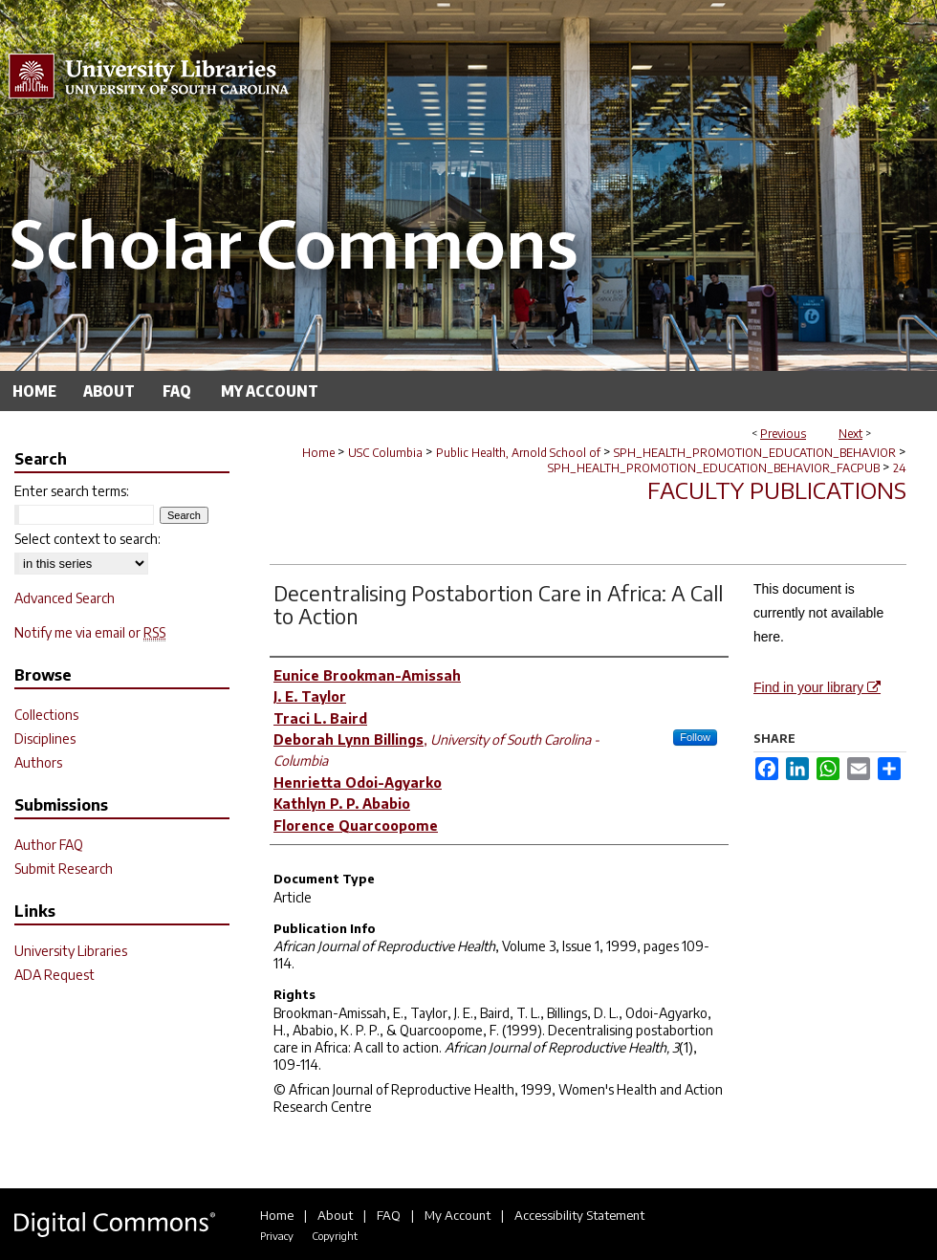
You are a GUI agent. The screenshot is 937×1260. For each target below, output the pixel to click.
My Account (457, 1215)
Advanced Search (64, 598)
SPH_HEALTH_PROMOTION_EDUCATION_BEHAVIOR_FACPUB (714, 468)
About (335, 1215)
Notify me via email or (89, 632)
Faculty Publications (776, 489)
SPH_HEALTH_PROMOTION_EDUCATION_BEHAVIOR (755, 452)
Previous (783, 433)
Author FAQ (48, 844)
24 (899, 468)
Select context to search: (87, 539)
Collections (46, 714)
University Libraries (70, 951)
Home (318, 452)
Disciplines (45, 738)
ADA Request (54, 975)
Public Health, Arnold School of (518, 452)
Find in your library (817, 687)
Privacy (277, 1235)
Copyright (335, 1235)
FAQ (389, 1215)
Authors (38, 762)
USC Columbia (385, 452)
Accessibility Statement (579, 1215)
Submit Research (63, 868)
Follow (695, 737)
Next (850, 433)
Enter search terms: (71, 491)
